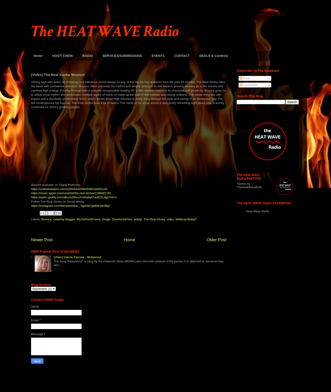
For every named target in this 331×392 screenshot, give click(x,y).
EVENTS (158, 56)
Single (106, 219)
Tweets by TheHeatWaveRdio (249, 185)
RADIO (87, 56)
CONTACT (182, 56)
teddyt (138, 219)
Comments (248, 85)
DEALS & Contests (213, 56)
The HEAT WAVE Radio (105, 31)
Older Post (216, 240)
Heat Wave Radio (257, 211)
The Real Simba (154, 219)
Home (38, 56)
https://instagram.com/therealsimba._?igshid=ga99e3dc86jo (70, 205)
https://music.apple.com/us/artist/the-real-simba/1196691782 (71, 193)
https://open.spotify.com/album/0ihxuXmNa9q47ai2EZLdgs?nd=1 (74, 197)
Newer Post (42, 240)
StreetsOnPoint (122, 219)
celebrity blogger (64, 219)
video (170, 219)
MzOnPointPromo (88, 219)
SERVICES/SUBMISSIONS (122, 56)
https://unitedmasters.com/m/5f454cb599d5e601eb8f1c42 (69, 189)
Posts (245, 78)
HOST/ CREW (62, 56)
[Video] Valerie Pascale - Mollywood (77, 257)
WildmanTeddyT (186, 219)
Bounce (47, 219)
